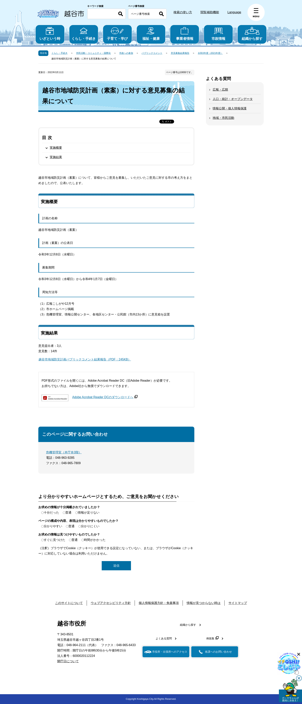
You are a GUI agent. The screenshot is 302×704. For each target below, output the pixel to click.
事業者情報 (184, 34)
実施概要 (56, 147)
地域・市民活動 (223, 117)
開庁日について (68, 661)
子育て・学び (117, 34)
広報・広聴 (220, 89)
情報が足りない (88, 512)
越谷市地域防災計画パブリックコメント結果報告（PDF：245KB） (85, 359)
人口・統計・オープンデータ (233, 99)
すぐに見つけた (54, 539)
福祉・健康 (151, 34)
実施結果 (56, 157)
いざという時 (50, 34)
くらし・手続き (83, 34)
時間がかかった (95, 539)
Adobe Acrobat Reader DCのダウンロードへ (105, 397)
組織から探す (252, 34)
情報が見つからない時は (204, 603)
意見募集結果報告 (180, 53)
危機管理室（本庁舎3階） (64, 452)
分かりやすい (53, 526)
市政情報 (218, 34)
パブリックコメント (152, 53)
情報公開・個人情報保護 (230, 108)
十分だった (51, 512)
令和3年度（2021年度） (210, 53)
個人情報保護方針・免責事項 (159, 603)
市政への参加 (126, 53)
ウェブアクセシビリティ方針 (111, 603)
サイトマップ (237, 603)
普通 (68, 512)
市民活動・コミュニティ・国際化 (93, 53)
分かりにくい (90, 526)
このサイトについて (69, 603)
